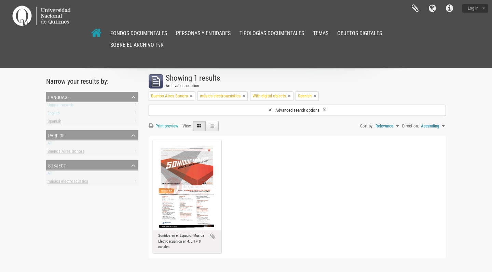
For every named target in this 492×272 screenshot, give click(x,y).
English (53, 114)
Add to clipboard (212, 236)
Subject (57, 165)
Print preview (163, 125)
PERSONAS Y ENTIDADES (203, 33)
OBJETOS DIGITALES (359, 33)
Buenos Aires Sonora (65, 152)
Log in (473, 8)
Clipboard (415, 8)
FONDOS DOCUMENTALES (138, 33)
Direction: (410, 125)
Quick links (449, 8)
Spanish (54, 122)
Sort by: (366, 125)
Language (432, 8)
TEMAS (320, 33)
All (49, 144)
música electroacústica (67, 182)
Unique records (60, 106)
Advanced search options (297, 110)
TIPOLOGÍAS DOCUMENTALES (272, 33)
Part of (56, 135)
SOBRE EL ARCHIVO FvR (137, 45)
